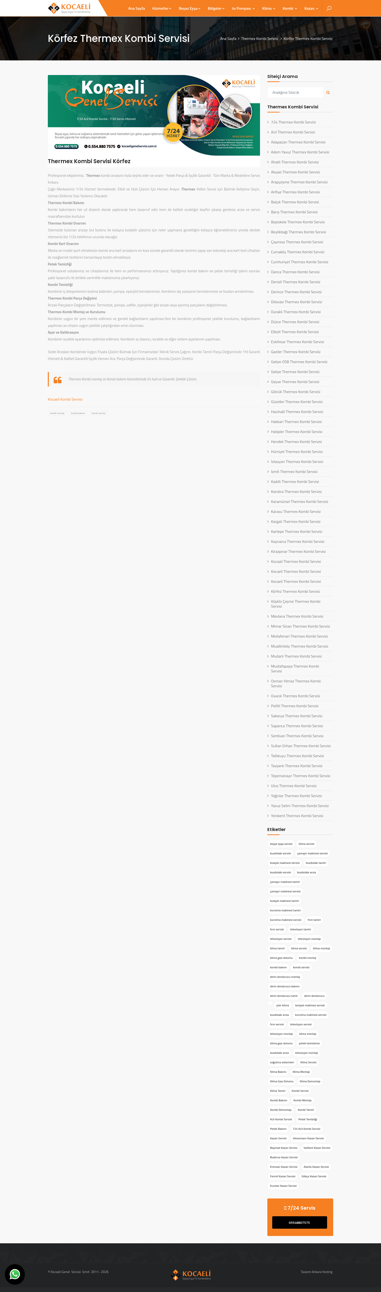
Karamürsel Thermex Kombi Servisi (299, 501)
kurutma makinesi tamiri (285, 910)
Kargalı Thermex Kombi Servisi (296, 521)
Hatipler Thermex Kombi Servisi (296, 431)
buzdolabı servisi (280, 853)
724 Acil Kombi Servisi (306, 1128)
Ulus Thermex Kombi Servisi (294, 786)
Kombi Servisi (300, 1090)
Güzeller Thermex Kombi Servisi (297, 402)
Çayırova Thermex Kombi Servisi (297, 242)
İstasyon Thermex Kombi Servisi (297, 461)
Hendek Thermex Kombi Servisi (296, 441)
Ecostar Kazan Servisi (283, 1185)
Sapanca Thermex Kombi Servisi (297, 726)
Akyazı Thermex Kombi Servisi (295, 172)
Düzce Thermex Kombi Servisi (295, 322)
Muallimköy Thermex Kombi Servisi (299, 646)
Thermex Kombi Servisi (260, 38)
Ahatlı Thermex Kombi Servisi (295, 162)
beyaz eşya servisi (281, 843)
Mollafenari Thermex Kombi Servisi (299, 636)
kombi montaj (57, 413)
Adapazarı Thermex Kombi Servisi (298, 142)
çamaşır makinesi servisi (312, 853)
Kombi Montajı (302, 1100)
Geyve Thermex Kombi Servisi (295, 382)
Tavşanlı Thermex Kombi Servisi (296, 766)
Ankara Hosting (322, 1271)
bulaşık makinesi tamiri (284, 900)
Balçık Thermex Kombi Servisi (295, 202)
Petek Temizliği (307, 1119)
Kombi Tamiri (306, 1109)
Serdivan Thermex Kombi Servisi (297, 736)
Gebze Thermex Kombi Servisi (295, 372)
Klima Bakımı (278, 1071)
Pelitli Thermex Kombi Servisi (294, 706)
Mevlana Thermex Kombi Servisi (297, 616)
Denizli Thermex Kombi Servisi (295, 282)
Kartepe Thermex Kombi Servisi (296, 531)
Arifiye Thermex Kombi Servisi (295, 192)
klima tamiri (277, 948)
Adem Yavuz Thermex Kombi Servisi (300, 152)
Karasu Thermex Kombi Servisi (296, 511)
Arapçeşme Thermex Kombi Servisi (299, 182)
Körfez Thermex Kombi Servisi (295, 591)
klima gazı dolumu (281, 957)
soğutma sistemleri (282, 1062)
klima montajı (321, 948)
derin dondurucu (314, 995)
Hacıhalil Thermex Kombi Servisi (297, 412)
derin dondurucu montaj (285, 976)
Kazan (311, 8)
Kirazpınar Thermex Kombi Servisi (298, 551)
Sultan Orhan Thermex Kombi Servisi (301, 746)
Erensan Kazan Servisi (283, 1166)
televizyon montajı (309, 938)
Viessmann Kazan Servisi (308, 1138)
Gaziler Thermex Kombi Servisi (296, 352)
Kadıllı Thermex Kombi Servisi (295, 481)
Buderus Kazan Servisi (284, 1157)
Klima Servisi (308, 1062)
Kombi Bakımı (278, 1100)
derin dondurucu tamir (284, 995)
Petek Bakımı (278, 1128)
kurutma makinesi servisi (285, 919)
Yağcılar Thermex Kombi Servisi (296, 796)
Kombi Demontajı (280, 1109)
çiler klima (282, 1005)
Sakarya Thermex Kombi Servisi (296, 716)
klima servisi (306, 843)
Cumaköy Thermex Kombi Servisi (297, 252)
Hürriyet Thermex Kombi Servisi (297, 451)
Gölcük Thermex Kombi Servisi (295, 392)
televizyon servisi (280, 938)
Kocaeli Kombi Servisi (65, 399)
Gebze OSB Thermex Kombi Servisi (299, 362)
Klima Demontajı (310, 1081)
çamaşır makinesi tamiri (285, 881)
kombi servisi (98, 413)
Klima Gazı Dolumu (281, 1081)
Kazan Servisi (278, 1138)
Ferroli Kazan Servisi (282, 1176)
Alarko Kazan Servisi (316, 1166)
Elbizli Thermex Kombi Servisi (295, 332)
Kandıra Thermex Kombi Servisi (296, 491)
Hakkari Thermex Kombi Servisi (296, 421)
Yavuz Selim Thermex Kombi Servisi (300, 806)
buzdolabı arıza (306, 872)
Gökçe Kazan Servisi (313, 1176)
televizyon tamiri (300, 929)
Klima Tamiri (277, 1090)
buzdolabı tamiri (316, 862)
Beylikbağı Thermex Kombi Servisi (298, 232)
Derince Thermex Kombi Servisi (296, 292)
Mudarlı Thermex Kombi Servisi (296, 656)
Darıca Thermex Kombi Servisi (295, 272)
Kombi (290, 8)
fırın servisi (277, 929)
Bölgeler (216, 8)
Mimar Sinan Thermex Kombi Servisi (300, 626)
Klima (268, 8)
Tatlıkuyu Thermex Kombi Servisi (297, 756)
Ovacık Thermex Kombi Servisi (295, 696)
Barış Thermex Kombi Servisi (294, 212)
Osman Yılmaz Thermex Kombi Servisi (296, 683)
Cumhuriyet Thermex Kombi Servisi (299, 262)
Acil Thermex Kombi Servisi (293, 132)
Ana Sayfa (136, 8)
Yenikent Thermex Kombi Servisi (297, 816)
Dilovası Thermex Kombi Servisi (296, 302)
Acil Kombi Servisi (281, 1119)
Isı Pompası (243, 8)
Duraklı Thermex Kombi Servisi (296, 312)
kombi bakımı (78, 413)
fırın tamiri (314, 919)
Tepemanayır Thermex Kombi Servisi (300, 776)
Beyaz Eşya (190, 8)
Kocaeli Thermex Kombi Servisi (296, 571)
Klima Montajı (301, 1071)
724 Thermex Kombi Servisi (293, 122)
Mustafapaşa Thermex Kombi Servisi (295, 668)
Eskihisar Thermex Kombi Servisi (297, 342)
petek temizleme (309, 1043)
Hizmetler (161, 8)
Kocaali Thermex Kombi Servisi (296, 561)
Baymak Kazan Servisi (283, 1147)
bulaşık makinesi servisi (285, 862)
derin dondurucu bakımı (285, 986)
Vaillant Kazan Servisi (317, 1147)
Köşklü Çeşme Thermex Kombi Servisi (296, 603)
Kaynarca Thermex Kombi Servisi (297, 541)
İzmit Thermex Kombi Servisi (294, 471)
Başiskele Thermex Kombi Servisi (298, 222)
